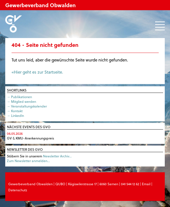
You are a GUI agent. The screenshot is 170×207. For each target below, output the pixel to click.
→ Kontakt (15, 110)
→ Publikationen (19, 96)
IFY (160, 204)
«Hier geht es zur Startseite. (37, 72)
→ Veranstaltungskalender (27, 106)
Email (146, 183)
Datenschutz (17, 189)
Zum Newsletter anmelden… (28, 160)
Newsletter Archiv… (57, 156)
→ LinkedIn (15, 115)
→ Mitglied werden (21, 101)
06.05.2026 (15, 133)
